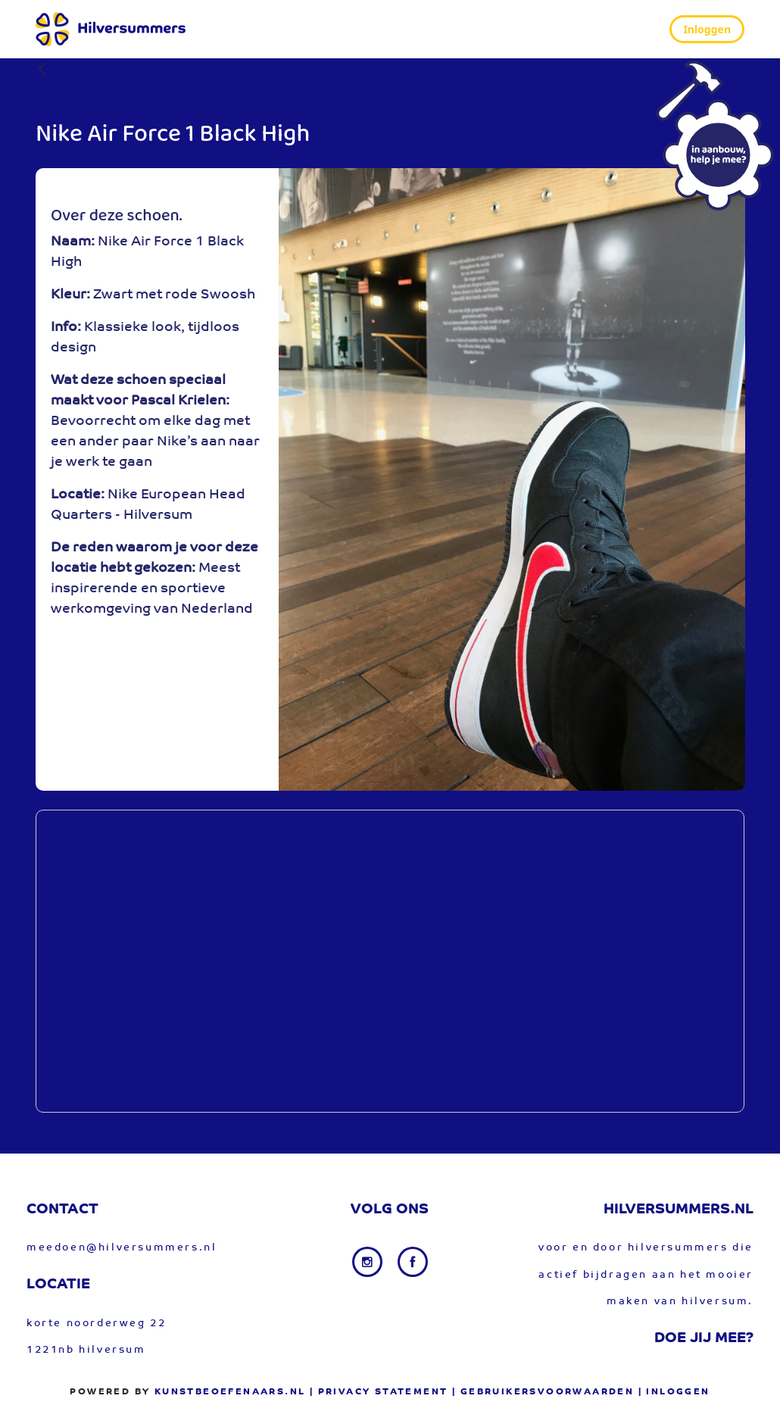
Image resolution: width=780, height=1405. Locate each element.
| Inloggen (674, 1392)
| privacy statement (379, 1392)
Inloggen (707, 29)
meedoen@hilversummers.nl (122, 1248)
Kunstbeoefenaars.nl (230, 1392)
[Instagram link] (368, 1262)
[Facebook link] (413, 1262)
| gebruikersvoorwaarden (543, 1392)
